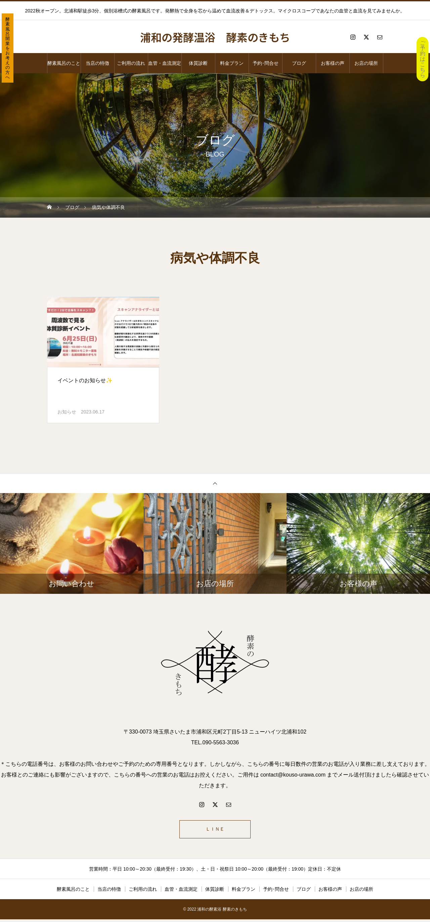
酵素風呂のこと (63, 63)
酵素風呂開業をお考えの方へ (7, 48)
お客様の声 (332, 63)
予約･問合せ (265, 63)
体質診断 (198, 63)
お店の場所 (366, 63)
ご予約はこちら (422, 59)
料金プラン (232, 63)
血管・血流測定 (164, 63)
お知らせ (66, 411)
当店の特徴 (97, 63)
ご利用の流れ (131, 63)
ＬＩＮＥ (215, 830)
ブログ (299, 63)
